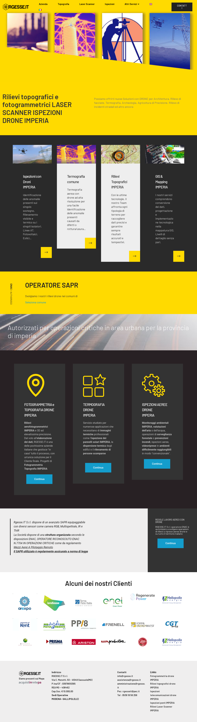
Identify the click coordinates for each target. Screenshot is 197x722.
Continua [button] (170, 543)
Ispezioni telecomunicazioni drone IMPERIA (163, 695)
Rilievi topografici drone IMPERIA (162, 685)
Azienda (43, 4)
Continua (39, 479)
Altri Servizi (131, 4)
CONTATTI (182, 6)
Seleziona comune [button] (35, 302)
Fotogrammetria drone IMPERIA (162, 678)
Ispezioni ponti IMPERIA (162, 702)
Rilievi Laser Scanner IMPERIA (161, 708)
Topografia (63, 4)
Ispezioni (109, 4)
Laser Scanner (87, 4)
